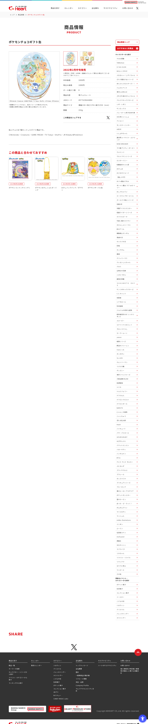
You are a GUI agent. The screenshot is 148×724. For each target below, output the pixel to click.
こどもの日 (57, 679)
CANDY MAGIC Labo (60, 699)
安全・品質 (79, 682)
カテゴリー (82, 8)
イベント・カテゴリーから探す (18, 679)
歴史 (77, 672)
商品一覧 (12, 665)
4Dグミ (56, 692)
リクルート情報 (81, 679)
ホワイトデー (58, 675)
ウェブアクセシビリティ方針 (85, 690)
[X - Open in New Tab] (137, 8)
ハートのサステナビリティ (107, 665)
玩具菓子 (56, 682)
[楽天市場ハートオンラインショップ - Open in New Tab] (55, 709)
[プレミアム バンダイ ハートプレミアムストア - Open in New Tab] (77, 708)
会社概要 (79, 669)
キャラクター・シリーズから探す (18, 673)
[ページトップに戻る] (138, 652)
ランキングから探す (16, 683)
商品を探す (55, 8)
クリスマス (57, 669)
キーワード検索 (14, 669)
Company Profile (82, 685)
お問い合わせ (125, 665)
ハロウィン (57, 665)
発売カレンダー (36, 665)
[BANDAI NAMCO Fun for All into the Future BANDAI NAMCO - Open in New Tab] (135, 2)
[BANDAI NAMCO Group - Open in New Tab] (27, 709)
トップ (12, 15)
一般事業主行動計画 (83, 675)
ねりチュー (57, 695)
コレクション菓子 (59, 689)
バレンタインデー (59, 672)
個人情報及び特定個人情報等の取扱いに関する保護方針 (129, 671)
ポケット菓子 (58, 685)
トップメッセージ (82, 665)
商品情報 (21, 15)
